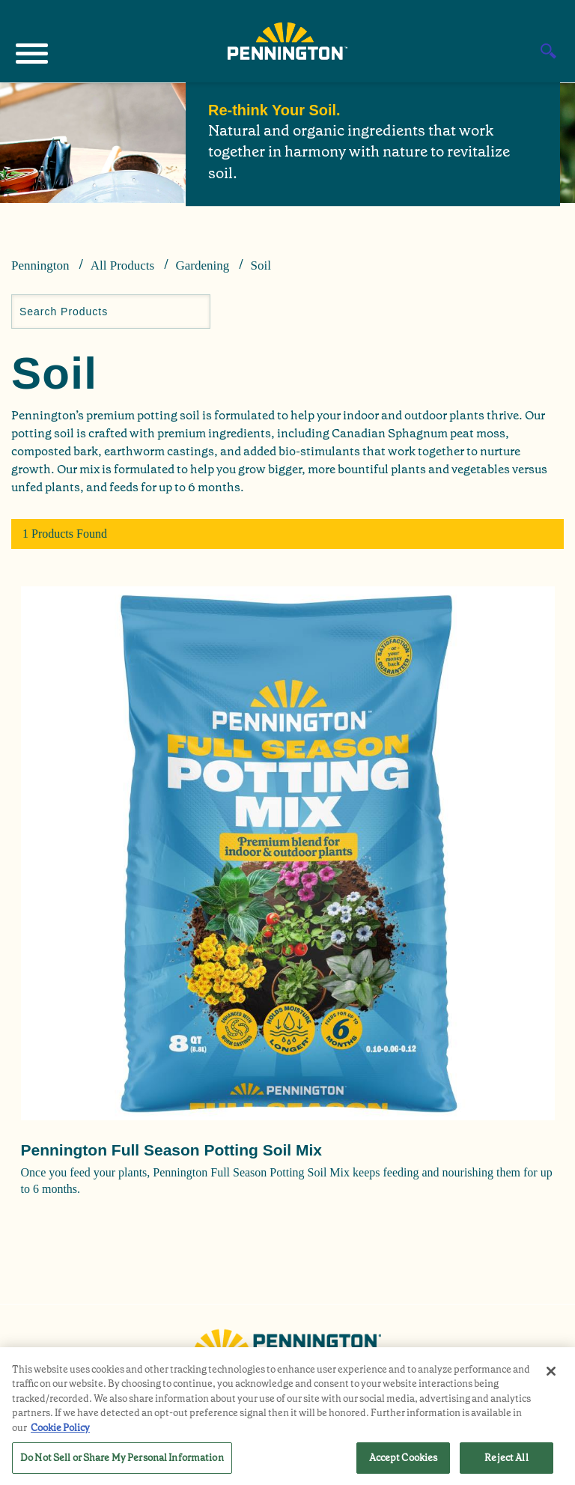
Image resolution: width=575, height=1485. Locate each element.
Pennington (40, 265)
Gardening (202, 265)
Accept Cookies (403, 1457)
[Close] (551, 1371)
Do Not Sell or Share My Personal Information (122, 1457)
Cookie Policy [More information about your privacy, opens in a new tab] (60, 1427)
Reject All (506, 1457)
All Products (122, 265)
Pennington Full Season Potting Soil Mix (172, 1149)
